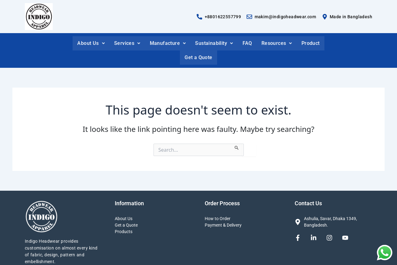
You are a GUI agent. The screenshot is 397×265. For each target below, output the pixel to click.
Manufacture (168, 43)
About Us (91, 43)
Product (310, 43)
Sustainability (214, 43)
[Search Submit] (236, 147)
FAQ (247, 43)
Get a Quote (198, 57)
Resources (276, 43)
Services (127, 43)
